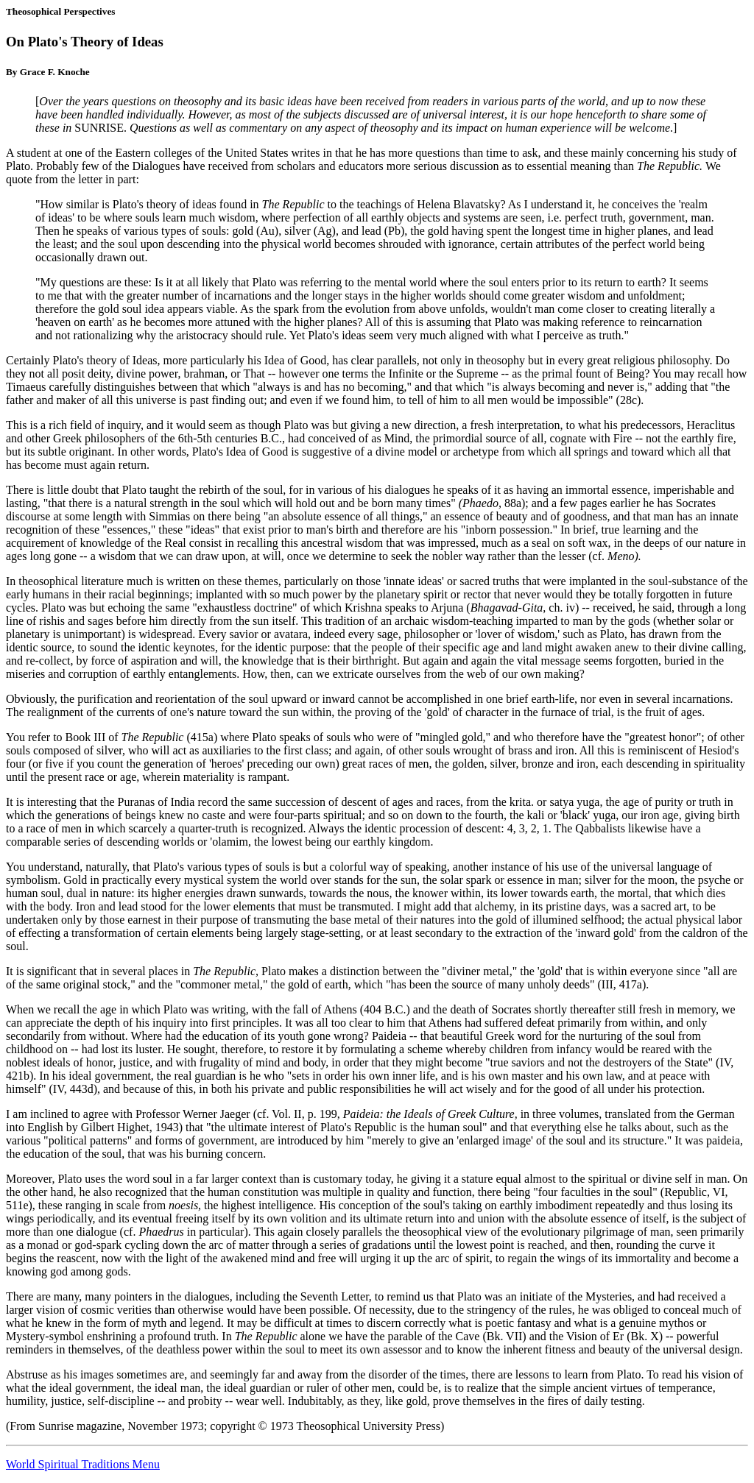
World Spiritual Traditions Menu (83, 1464)
